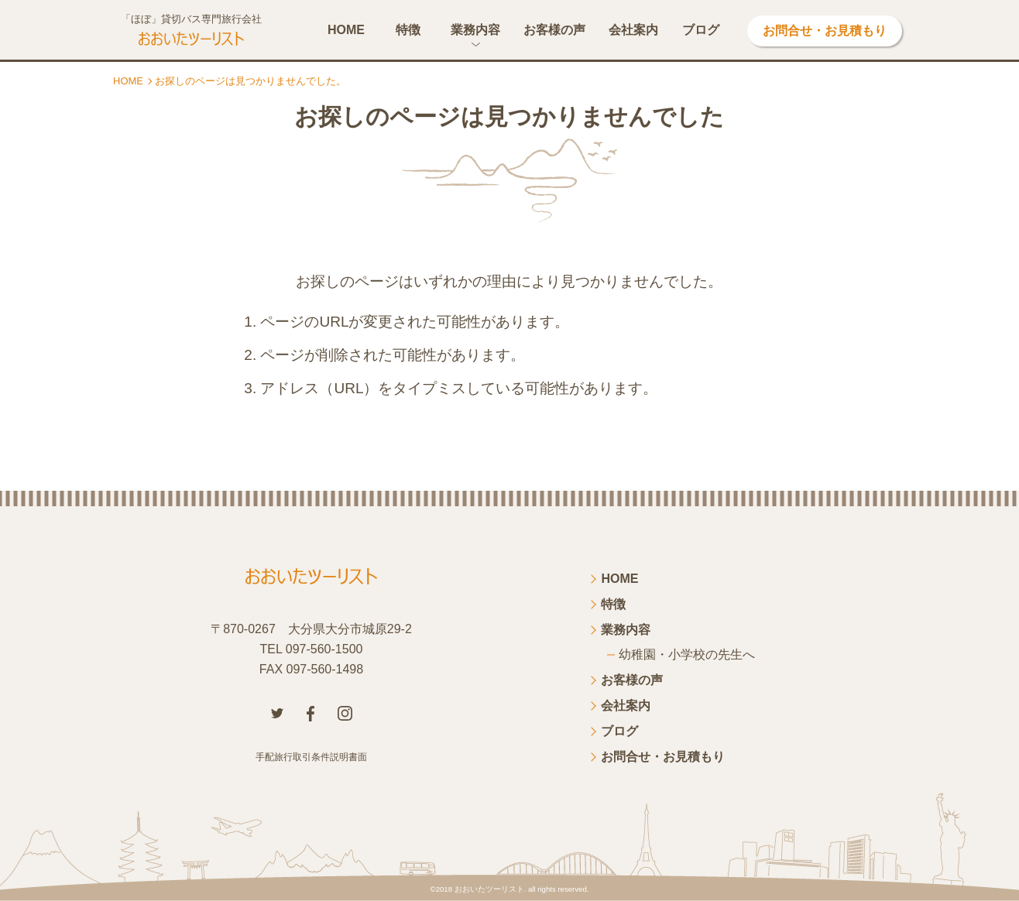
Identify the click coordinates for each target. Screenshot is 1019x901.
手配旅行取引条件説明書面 (311, 757)
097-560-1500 (324, 649)
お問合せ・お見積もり (825, 30)
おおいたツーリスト (489, 889)
